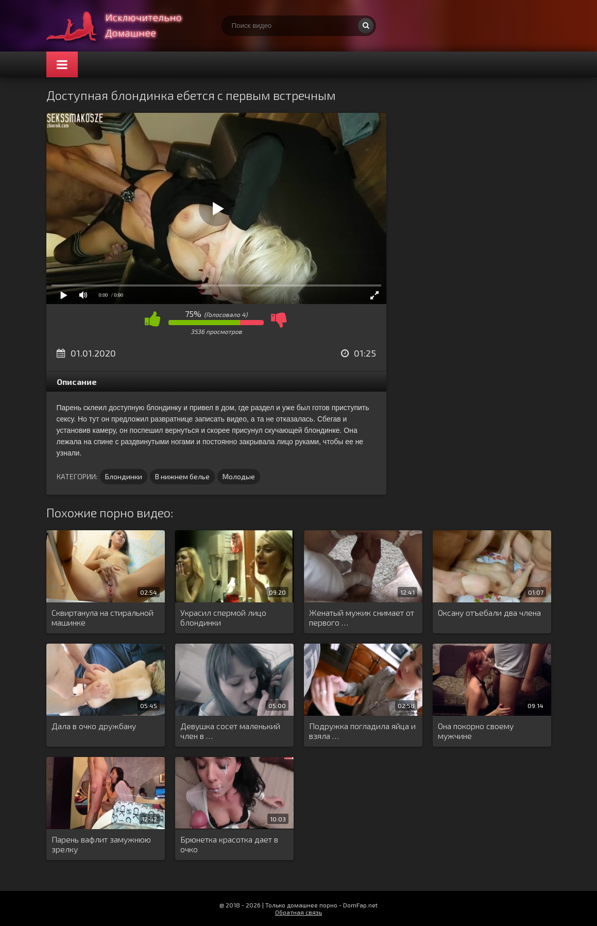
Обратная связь (298, 912)
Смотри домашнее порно (123, 26)
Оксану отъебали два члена (489, 612)
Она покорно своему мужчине (476, 730)
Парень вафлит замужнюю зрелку (101, 844)
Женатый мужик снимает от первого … (361, 617)
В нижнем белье (182, 476)
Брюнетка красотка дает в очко (229, 844)
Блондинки (123, 476)
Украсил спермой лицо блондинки (223, 617)
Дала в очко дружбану (94, 726)
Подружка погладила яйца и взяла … (362, 730)
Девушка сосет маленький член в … (230, 730)
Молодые (239, 476)
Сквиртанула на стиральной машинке (102, 617)
